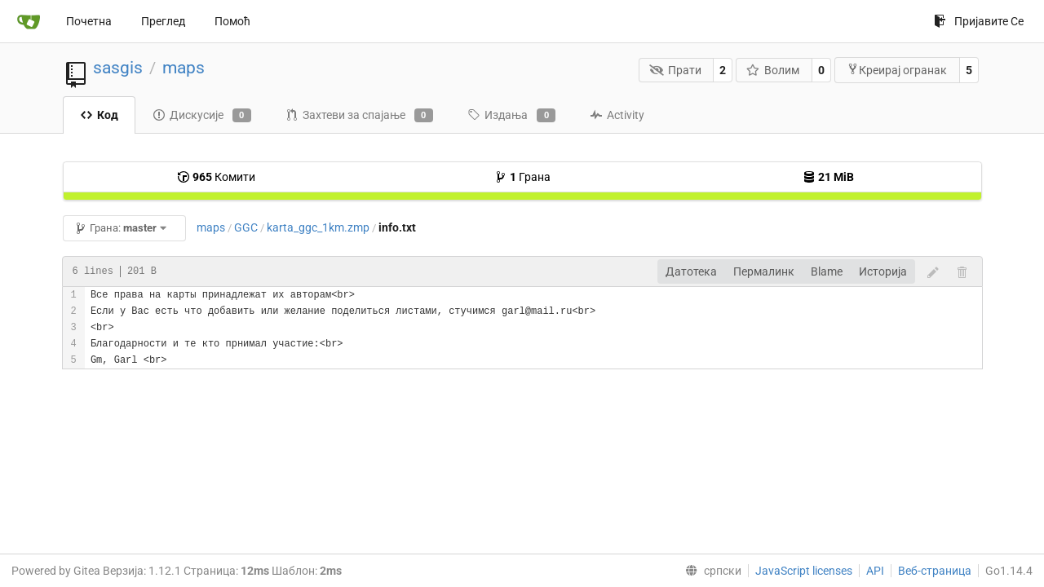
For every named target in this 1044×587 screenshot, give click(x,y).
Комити (216, 176)
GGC (246, 227)
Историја (883, 271)
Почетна (89, 21)
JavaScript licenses (803, 570)
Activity (617, 114)
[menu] (710, 570)
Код (99, 114)
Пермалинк (763, 271)
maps (183, 67)
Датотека (691, 271)
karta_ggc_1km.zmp (318, 227)
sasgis (118, 67)
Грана (522, 176)
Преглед (163, 21)
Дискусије (202, 115)
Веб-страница (934, 570)
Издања (511, 115)
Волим (773, 70)
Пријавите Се (978, 21)
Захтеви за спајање (359, 115)
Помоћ (232, 21)
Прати (675, 70)
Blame (827, 271)
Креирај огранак (897, 70)
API (875, 570)
